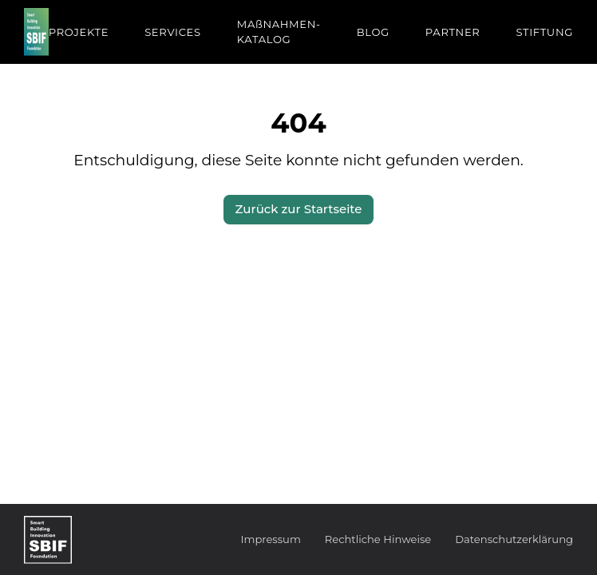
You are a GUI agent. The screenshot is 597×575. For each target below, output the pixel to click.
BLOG (373, 32)
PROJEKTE (79, 32)
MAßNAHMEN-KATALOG (279, 32)
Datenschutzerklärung (514, 539)
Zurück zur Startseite (298, 208)
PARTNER (452, 32)
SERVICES (172, 32)
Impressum (271, 539)
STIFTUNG (544, 32)
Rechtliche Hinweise (378, 539)
